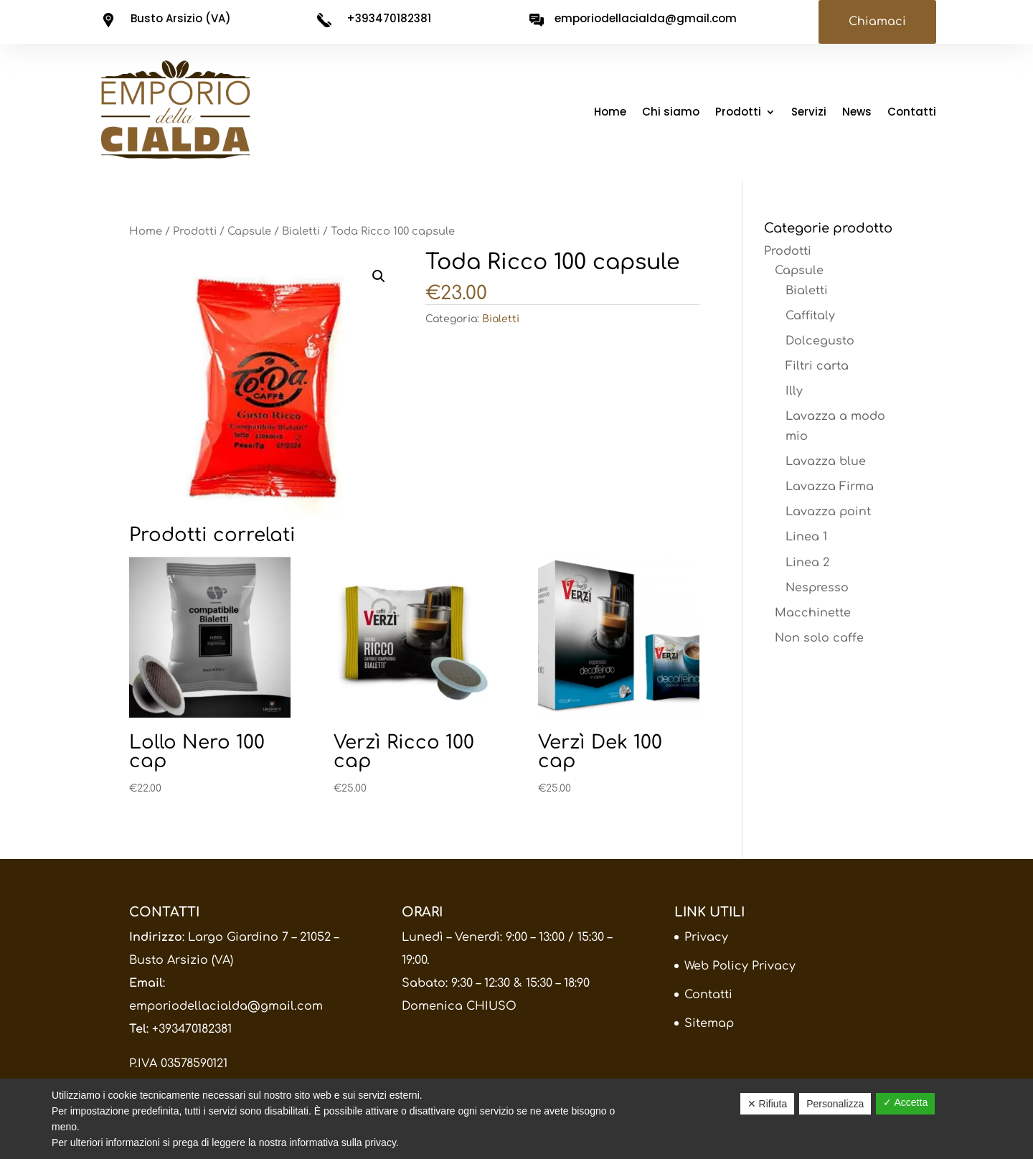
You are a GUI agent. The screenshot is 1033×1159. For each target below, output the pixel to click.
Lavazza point (828, 511)
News (857, 113)
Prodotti (738, 113)
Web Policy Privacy (740, 965)
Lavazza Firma (830, 486)
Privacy (706, 937)
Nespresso (817, 587)
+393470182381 (192, 1029)
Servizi (808, 113)
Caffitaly (810, 315)
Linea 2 (807, 562)
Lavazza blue (826, 461)
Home (610, 113)
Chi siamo (670, 113)
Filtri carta (817, 366)
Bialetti (301, 231)
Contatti (911, 113)
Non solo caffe (819, 638)
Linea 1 (806, 536)
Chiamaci (877, 21)
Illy (794, 391)
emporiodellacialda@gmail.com (226, 1006)
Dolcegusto (820, 340)
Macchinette (813, 612)
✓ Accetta (905, 1102)
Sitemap (709, 1023)
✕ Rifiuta (767, 1103)
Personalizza (835, 1103)
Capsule (249, 231)
